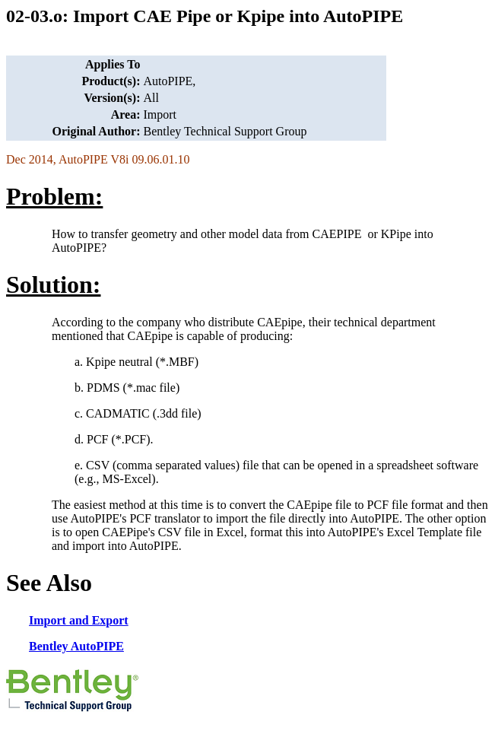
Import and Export (79, 620)
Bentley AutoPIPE (76, 646)
